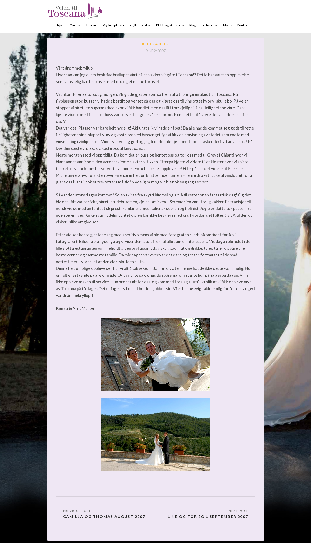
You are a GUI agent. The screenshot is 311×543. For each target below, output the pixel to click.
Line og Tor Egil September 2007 (208, 516)
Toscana (92, 25)
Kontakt (243, 25)
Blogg (193, 25)
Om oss (75, 25)
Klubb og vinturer (168, 25)
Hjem (60, 25)
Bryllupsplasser (113, 25)
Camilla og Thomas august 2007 (104, 516)
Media (227, 25)
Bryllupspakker (140, 25)
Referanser (210, 25)
